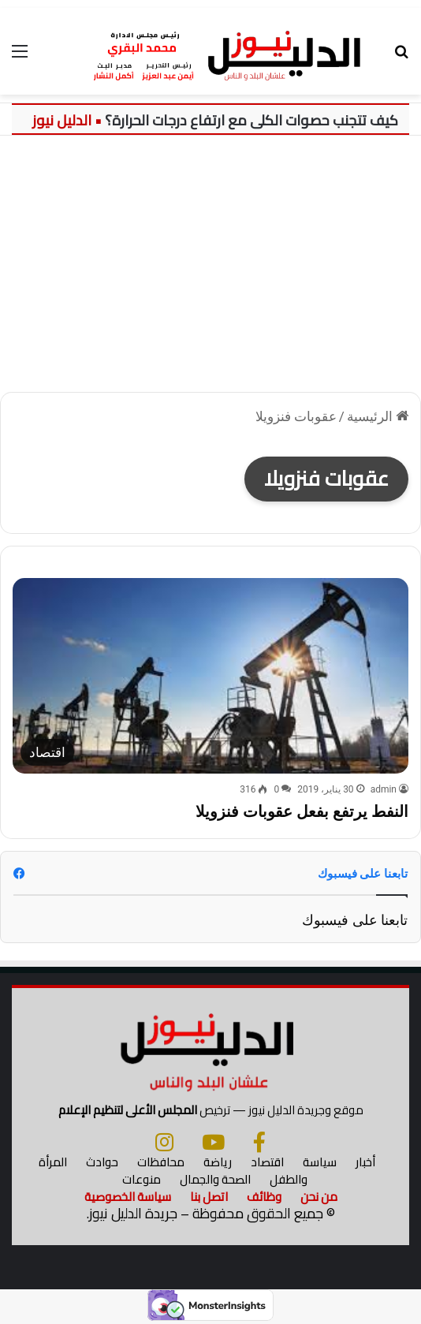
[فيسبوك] (259, 1142)
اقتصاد (267, 1162)
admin (384, 789)
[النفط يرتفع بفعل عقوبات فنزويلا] (210, 676)
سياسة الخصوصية (127, 1196)
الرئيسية (377, 416)
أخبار (365, 1162)
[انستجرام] (164, 1142)
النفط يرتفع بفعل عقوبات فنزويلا (302, 811)
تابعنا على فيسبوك (355, 920)
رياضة (217, 1162)
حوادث (102, 1162)
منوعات (141, 1179)
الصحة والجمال (215, 1179)
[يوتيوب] (213, 1142)
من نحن (318, 1196)
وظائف (264, 1196)
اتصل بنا (209, 1196)
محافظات (160, 1162)
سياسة (320, 1162)
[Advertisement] (210, 269)
